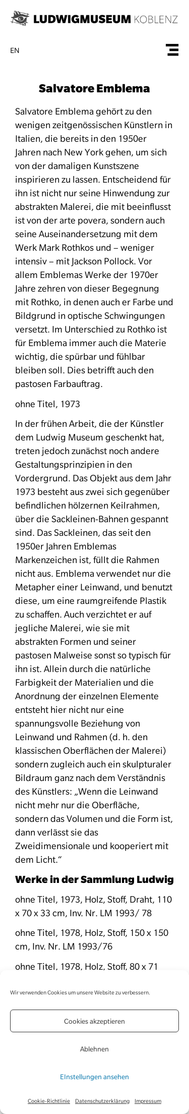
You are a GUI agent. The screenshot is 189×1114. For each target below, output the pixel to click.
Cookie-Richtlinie (49, 1101)
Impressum (148, 1101)
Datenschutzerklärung (102, 1101)
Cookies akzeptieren (94, 1021)
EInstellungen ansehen (94, 1077)
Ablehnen (94, 1049)
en (15, 50)
